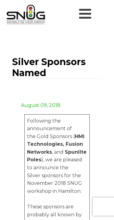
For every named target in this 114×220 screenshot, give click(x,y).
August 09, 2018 (40, 105)
